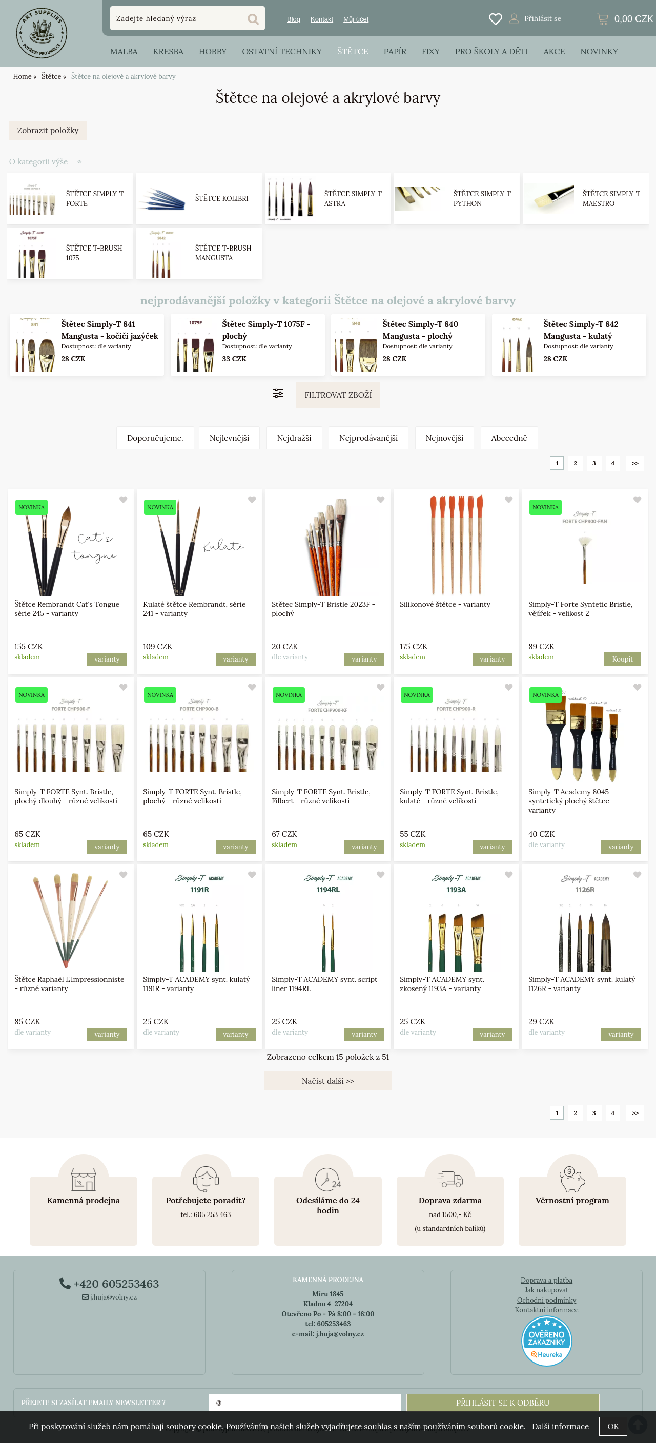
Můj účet (355, 19)
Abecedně (509, 438)
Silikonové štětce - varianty (445, 604)
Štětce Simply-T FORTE (95, 199)
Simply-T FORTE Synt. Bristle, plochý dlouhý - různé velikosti (65, 796)
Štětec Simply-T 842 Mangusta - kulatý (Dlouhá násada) (580, 336)
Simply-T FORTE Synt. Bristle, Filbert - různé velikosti (321, 796)
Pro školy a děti (491, 51)
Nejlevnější (229, 438)
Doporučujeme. (155, 438)
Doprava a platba (546, 1280)
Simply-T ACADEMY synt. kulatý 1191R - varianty (196, 984)
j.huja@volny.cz (109, 1297)
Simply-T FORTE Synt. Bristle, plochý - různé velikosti (192, 796)
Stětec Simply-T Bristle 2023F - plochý (323, 609)
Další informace (560, 1426)
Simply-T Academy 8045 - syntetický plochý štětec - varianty (572, 801)
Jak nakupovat (546, 1290)
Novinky (599, 51)
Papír (395, 51)
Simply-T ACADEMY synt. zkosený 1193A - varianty (442, 984)
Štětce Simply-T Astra (353, 199)
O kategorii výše (38, 162)
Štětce (352, 51)
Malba (123, 51)
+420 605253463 (109, 1283)
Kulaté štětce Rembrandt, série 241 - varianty (194, 609)
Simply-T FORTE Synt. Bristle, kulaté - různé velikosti (449, 796)
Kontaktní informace (547, 1310)
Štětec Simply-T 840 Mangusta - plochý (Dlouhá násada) (421, 336)
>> (635, 463)
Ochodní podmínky (546, 1300)
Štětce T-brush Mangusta (223, 253)
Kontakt (322, 19)
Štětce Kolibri (222, 199)
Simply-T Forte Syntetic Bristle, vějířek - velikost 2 (581, 609)
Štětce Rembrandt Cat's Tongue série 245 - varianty (66, 609)
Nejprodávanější (368, 438)
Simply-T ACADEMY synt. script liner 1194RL (324, 984)
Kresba (168, 51)
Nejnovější (445, 438)
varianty (106, 659)
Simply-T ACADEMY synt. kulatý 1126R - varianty (582, 984)
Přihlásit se (542, 18)
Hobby (213, 51)
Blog (293, 19)
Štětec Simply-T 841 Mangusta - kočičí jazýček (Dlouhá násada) (109, 336)
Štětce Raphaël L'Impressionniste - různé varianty (69, 984)
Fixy (431, 51)
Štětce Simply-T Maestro (611, 199)
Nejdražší (294, 438)
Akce (554, 51)
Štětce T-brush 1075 (94, 253)
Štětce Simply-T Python (482, 199)
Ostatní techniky (282, 51)
